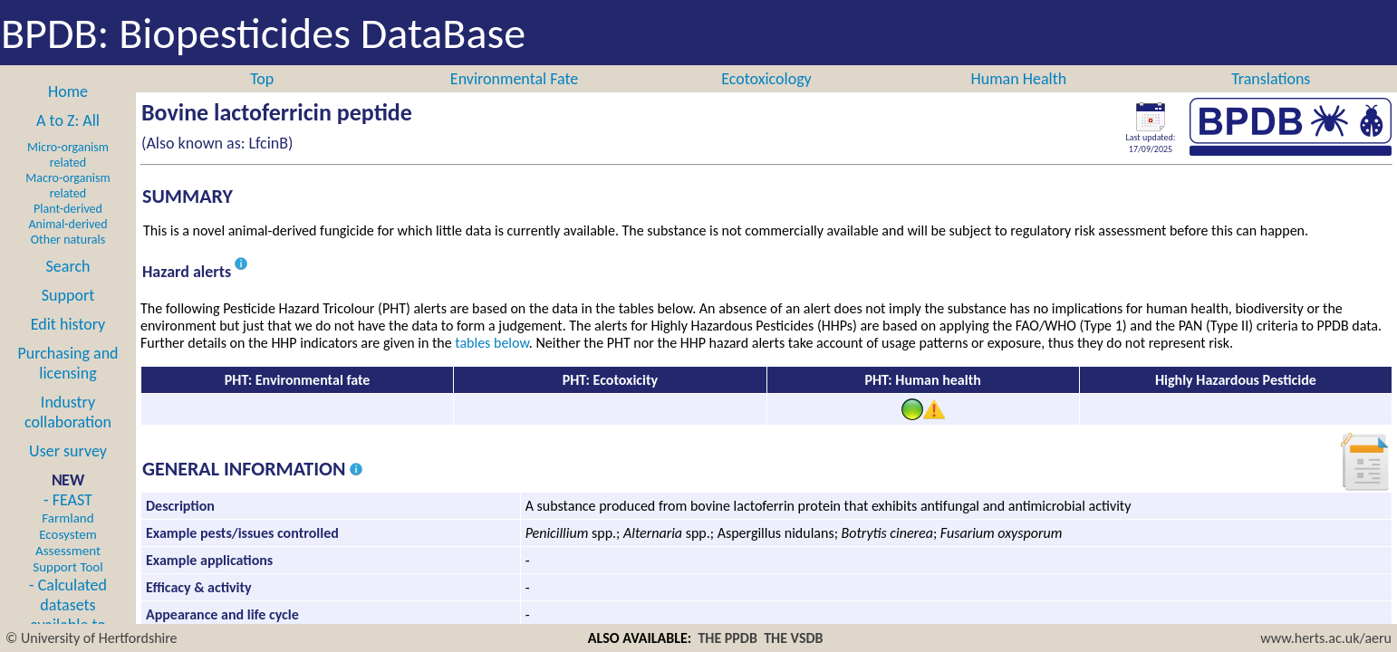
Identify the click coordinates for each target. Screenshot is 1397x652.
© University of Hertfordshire (91, 638)
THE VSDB (793, 638)
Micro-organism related (68, 154)
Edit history (68, 324)
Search (68, 266)
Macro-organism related (67, 185)
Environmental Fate (514, 79)
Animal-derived (68, 224)
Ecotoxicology (766, 79)
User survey (68, 451)
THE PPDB (727, 638)
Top (262, 79)
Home (68, 91)
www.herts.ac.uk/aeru (1326, 638)
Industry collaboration (67, 412)
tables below (492, 342)
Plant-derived (68, 208)
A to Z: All (68, 120)
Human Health (1019, 79)
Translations (1270, 79)
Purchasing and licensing (67, 363)
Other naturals (68, 239)
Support (68, 295)
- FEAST (67, 532)
